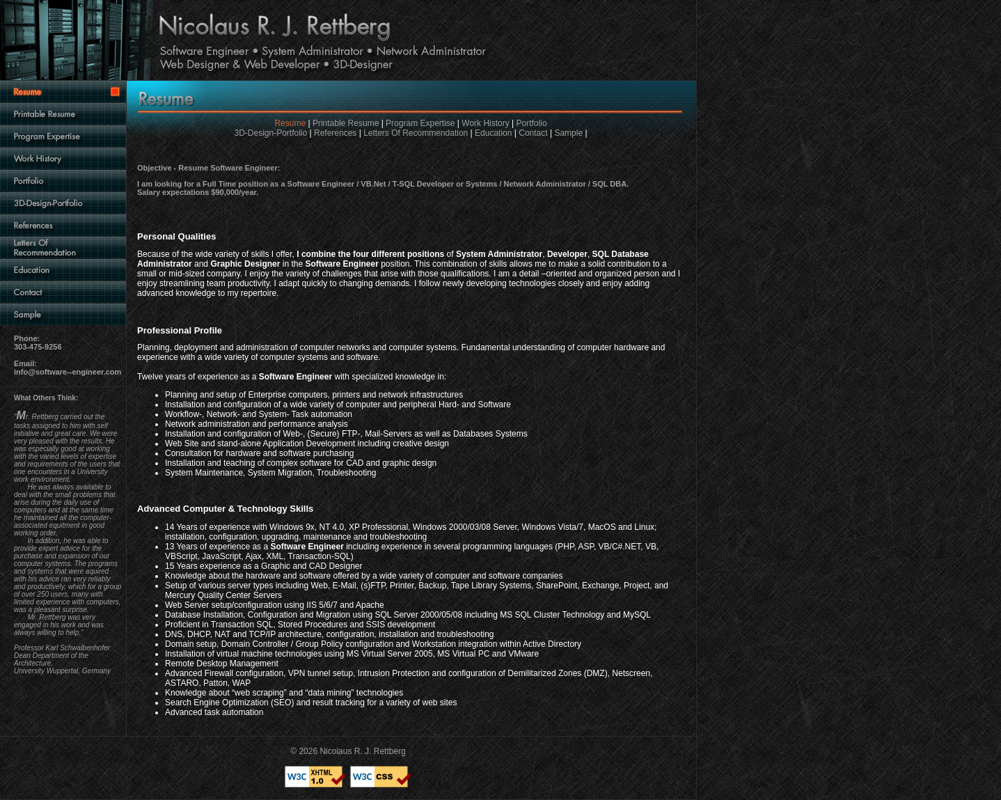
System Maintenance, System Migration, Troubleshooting (270, 473)
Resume (290, 123)
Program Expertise (420, 123)
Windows (286, 527)
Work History (485, 123)
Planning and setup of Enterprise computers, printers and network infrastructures (314, 395)
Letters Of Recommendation (415, 133)
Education (493, 133)
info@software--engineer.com (67, 372)
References (335, 133)
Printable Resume (346, 123)
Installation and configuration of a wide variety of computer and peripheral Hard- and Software (338, 404)
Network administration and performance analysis (256, 424)
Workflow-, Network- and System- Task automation (258, 414)
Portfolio (532, 123)
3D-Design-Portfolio (270, 133)
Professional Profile (179, 330)
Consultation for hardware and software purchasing (259, 453)
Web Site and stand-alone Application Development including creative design (307, 443)
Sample (568, 133)
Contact (533, 133)
